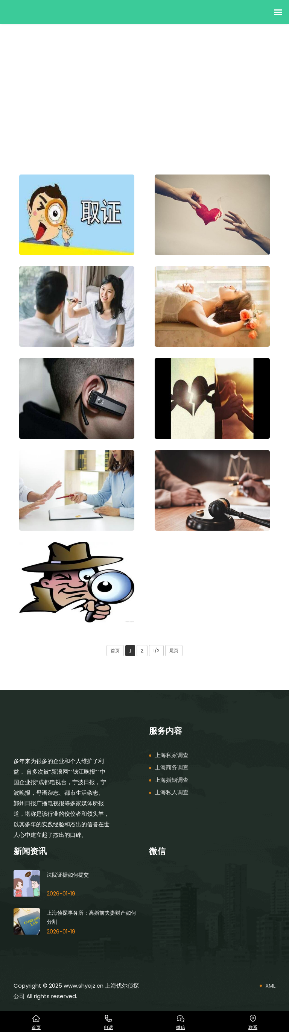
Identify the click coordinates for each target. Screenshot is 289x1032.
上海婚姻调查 (172, 780)
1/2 (156, 650)
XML (270, 986)
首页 (19, 97)
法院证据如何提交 (68, 874)
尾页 (173, 650)
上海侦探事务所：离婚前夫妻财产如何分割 (91, 917)
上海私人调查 (172, 792)
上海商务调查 (172, 767)
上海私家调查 (82, 97)
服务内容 (45, 97)
